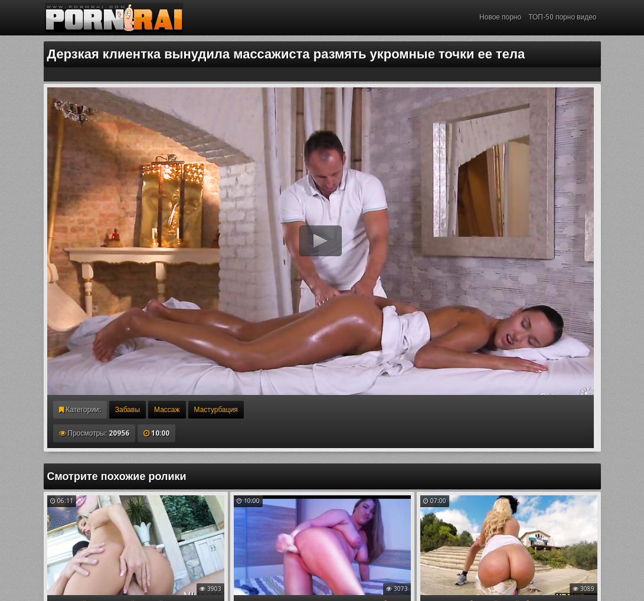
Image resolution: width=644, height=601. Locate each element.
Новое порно (500, 17)
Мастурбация (216, 410)
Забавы (127, 410)
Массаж (167, 410)
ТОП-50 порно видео (562, 17)
